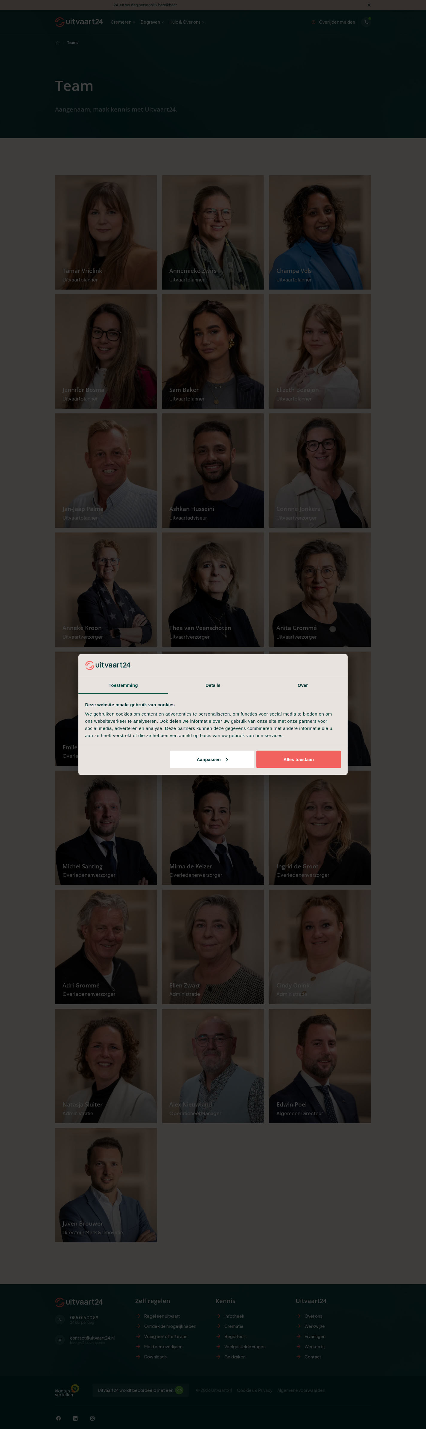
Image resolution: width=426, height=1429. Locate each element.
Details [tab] (213, 684)
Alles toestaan (299, 759)
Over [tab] (303, 684)
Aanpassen (212, 759)
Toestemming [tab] (123, 684)
